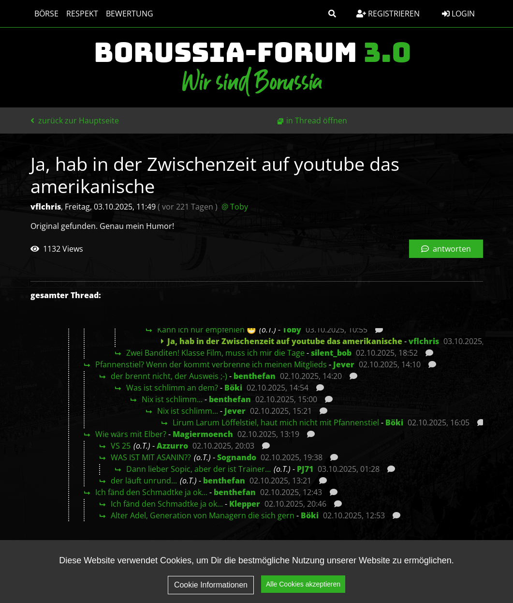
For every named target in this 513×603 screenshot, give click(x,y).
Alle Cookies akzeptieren (303, 590)
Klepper (244, 503)
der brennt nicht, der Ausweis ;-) (169, 376)
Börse (46, 13)
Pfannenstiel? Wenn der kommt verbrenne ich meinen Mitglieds (211, 364)
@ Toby (234, 206)
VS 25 (120, 445)
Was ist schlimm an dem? (172, 387)
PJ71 (305, 469)
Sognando (236, 457)
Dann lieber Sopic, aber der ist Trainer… (198, 469)
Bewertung (129, 13)
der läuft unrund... (144, 480)
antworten (446, 248)
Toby (291, 329)
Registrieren (388, 13)
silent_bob (331, 352)
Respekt (82, 13)
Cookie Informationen (211, 591)
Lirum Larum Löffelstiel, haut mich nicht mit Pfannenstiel (276, 422)
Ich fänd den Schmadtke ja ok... (151, 492)
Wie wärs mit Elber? (130, 434)
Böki (233, 387)
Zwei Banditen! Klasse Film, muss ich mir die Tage (215, 352)
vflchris (424, 341)
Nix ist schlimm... (172, 399)
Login (458, 13)
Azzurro (172, 445)
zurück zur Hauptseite (74, 120)
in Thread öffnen (316, 120)
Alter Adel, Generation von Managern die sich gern (202, 515)
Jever (343, 364)
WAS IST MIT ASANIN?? (151, 457)
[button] (332, 13)
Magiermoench (203, 434)
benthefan (255, 376)
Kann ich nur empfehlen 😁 (206, 329)
